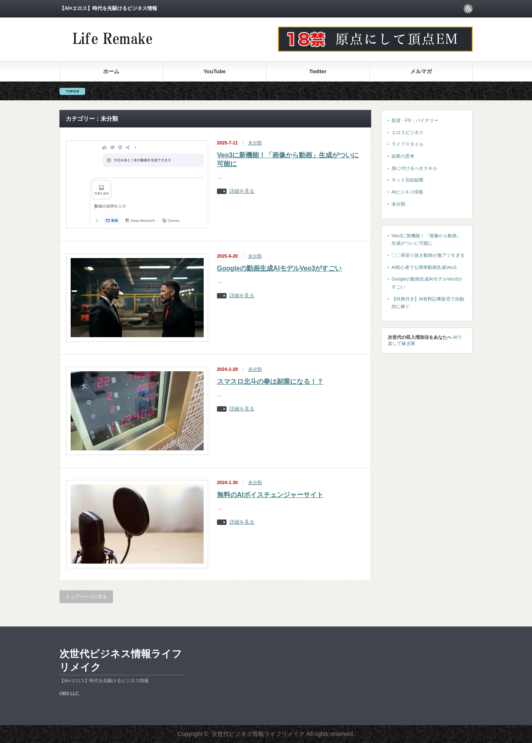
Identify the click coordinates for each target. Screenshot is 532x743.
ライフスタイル (408, 144)
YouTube (214, 71)
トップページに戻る (86, 596)
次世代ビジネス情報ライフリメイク (120, 660)
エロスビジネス (408, 132)
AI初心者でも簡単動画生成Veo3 (424, 267)
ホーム (111, 71)
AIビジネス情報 (407, 191)
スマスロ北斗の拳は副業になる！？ (270, 381)
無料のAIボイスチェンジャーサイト (270, 494)
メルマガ (421, 71)
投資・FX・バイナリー (415, 120)
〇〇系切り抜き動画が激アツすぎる (428, 255)
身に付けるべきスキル (414, 168)
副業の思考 (403, 156)
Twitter (318, 71)
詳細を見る (241, 191)
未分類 (255, 142)
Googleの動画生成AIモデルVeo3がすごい (279, 268)
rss (468, 8)
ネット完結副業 (408, 179)
